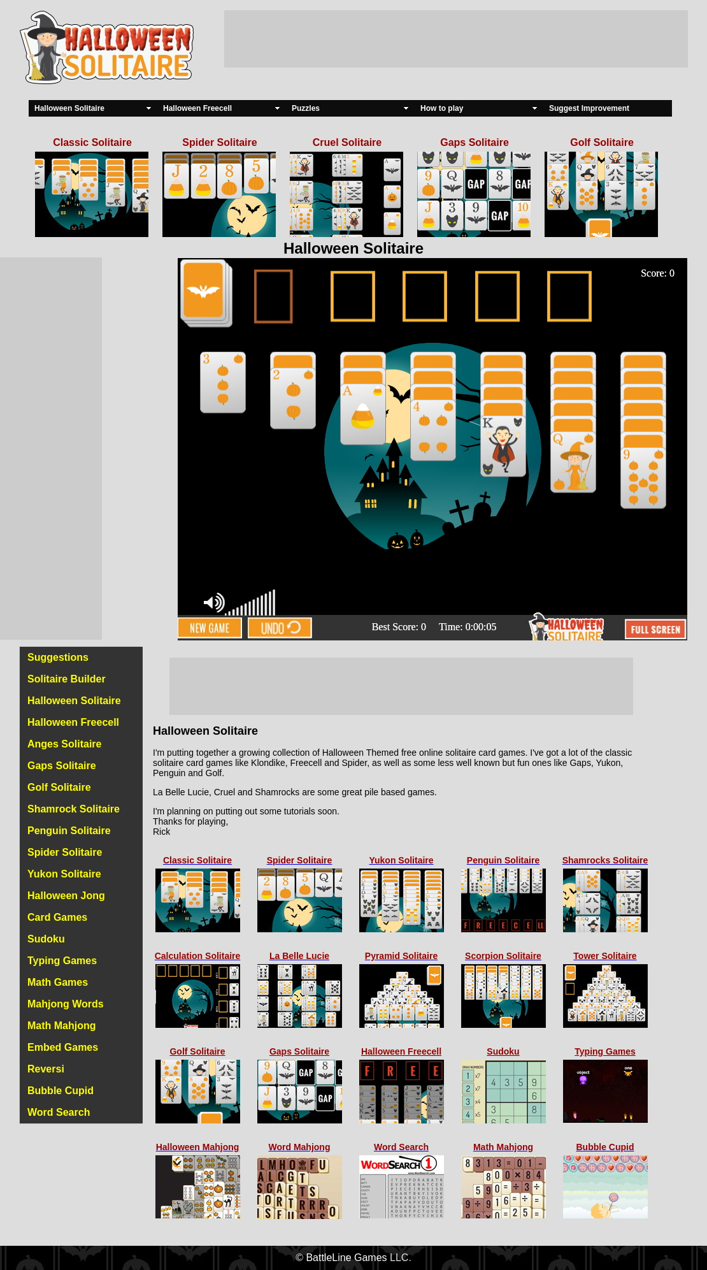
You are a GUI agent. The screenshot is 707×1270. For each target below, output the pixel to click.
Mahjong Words (65, 1004)
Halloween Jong (66, 895)
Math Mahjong (61, 1025)
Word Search (58, 1112)
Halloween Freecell (197, 108)
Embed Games (62, 1047)
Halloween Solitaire (69, 108)
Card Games (57, 917)
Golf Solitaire (59, 787)
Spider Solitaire (64, 852)
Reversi (45, 1069)
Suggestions (58, 657)
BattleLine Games (346, 1257)
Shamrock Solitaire (73, 809)
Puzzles (306, 108)
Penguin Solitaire (69, 830)
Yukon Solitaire (64, 874)
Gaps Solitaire (61, 765)
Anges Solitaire (64, 744)
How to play (441, 108)
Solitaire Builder (66, 679)
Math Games (57, 982)
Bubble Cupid (60, 1090)
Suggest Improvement (589, 108)
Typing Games (62, 960)
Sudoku (46, 939)
